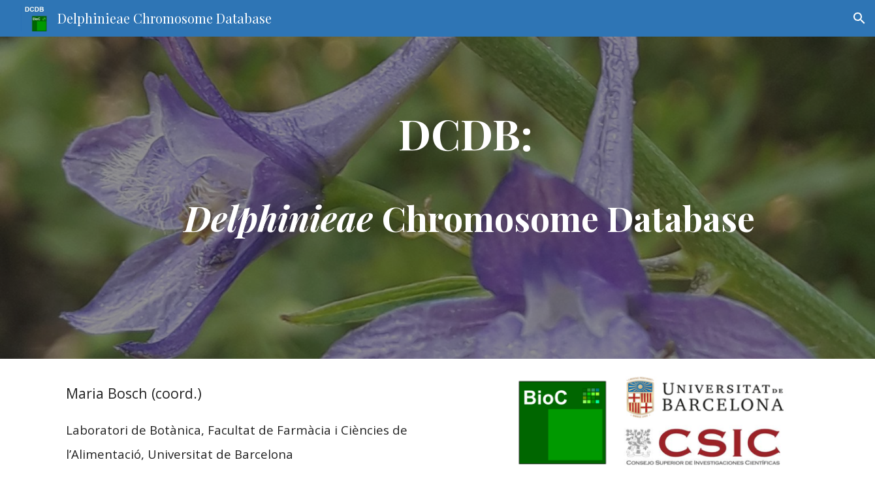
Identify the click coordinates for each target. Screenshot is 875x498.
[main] (469, 197)
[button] (859, 18)
